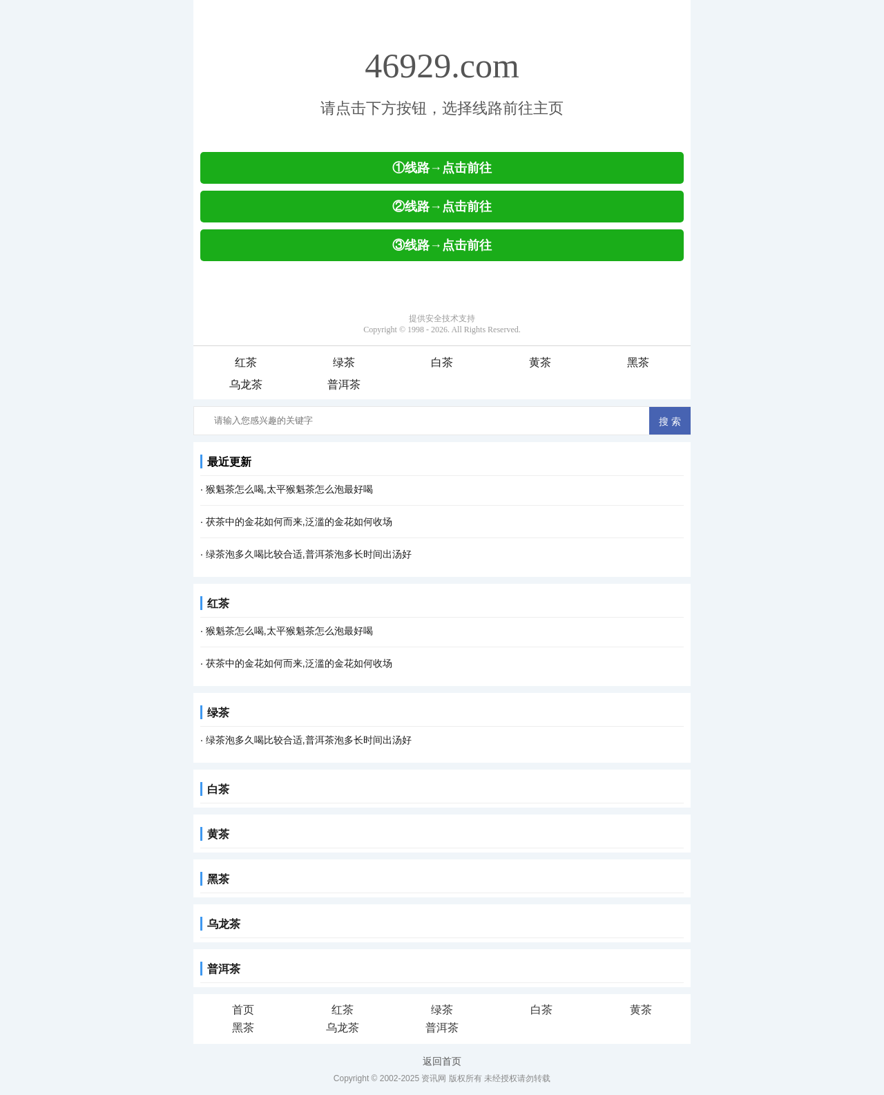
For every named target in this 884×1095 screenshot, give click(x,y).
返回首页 (442, 1061)
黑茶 (638, 362)
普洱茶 (344, 384)
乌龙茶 (245, 384)
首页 (243, 1010)
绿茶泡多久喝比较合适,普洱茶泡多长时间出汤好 (309, 554)
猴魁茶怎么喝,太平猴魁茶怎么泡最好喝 (289, 489)
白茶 (442, 362)
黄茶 (540, 362)
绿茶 (344, 362)
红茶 (246, 362)
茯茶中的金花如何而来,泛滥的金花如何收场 (299, 521)
